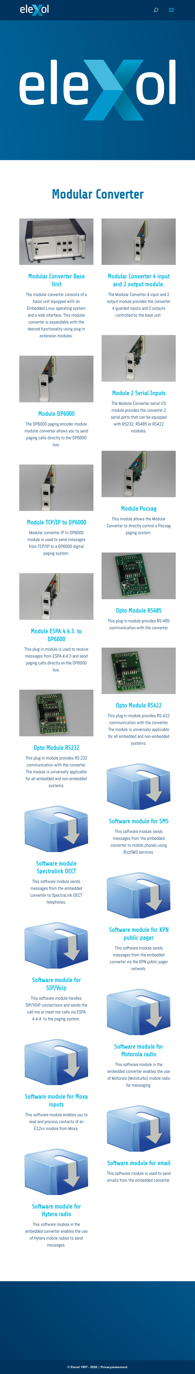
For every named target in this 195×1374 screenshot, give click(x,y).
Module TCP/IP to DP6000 (56, 522)
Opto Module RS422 (138, 705)
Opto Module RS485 (138, 610)
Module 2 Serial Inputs (139, 393)
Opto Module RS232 (56, 747)
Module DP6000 (56, 413)
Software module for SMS (139, 821)
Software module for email (138, 1163)
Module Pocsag (138, 508)
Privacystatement (114, 1367)
